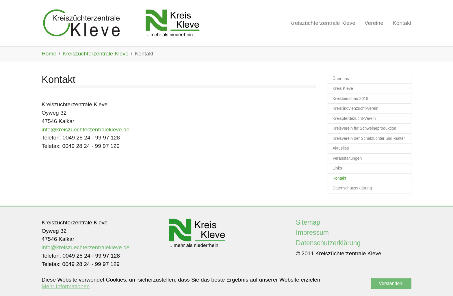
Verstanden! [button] (391, 283)
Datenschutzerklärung (328, 243)
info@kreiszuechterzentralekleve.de (85, 129)
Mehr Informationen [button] (66, 286)
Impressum (312, 232)
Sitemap (308, 222)
